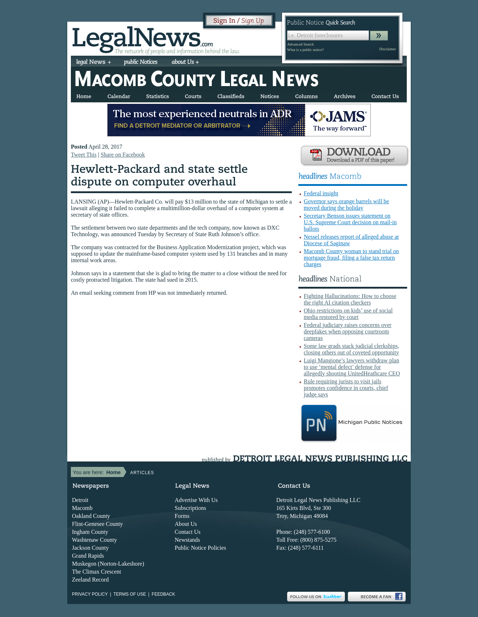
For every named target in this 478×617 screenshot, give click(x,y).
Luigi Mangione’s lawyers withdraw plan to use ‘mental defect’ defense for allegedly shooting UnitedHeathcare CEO (352, 366)
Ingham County (90, 532)
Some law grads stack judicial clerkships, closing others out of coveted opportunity (351, 349)
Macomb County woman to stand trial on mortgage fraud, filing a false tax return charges (351, 257)
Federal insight (321, 193)
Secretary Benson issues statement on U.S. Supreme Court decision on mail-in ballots (350, 222)
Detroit (80, 500)
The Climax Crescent (96, 572)
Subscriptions (190, 508)
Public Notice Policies (200, 548)
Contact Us (188, 532)
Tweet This (84, 155)
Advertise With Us (196, 500)
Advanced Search (300, 44)
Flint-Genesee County (97, 524)
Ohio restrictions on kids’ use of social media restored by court (348, 313)
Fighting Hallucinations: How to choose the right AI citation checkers (350, 299)
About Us (186, 524)
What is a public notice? (305, 50)
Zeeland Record (90, 579)
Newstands (187, 540)
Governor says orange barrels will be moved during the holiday (346, 204)
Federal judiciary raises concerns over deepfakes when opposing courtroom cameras (348, 331)
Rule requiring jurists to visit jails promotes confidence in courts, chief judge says (346, 387)
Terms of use (130, 594)
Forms (182, 516)
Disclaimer (387, 49)
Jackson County (90, 548)
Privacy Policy (90, 594)
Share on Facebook (123, 155)
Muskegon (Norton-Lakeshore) (108, 564)
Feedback (163, 594)
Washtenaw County (94, 540)
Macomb (82, 508)
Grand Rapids (88, 556)
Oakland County (91, 516)
